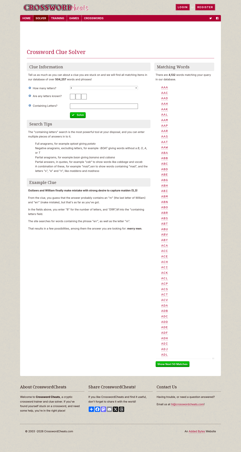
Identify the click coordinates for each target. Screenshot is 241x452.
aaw (164, 147)
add (164, 322)
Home (26, 18)
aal (164, 114)
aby (164, 240)
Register (205, 7)
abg (164, 180)
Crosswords (93, 18)
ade (164, 327)
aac (164, 93)
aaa (164, 87)
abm (164, 196)
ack (164, 273)
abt (164, 223)
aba (164, 153)
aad (164, 98)
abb (164, 158)
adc (164, 316)
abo (164, 207)
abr (164, 213)
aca (164, 245)
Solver (40, 18)
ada (164, 305)
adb (164, 311)
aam (164, 120)
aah (164, 104)
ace (164, 256)
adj (164, 349)
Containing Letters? (45, 105)
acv (164, 300)
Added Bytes (197, 431)
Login (183, 7)
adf (164, 333)
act (164, 294)
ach (164, 262)
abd (164, 169)
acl (164, 278)
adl (164, 354)
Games (74, 18)
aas (164, 136)
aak (164, 109)
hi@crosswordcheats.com (187, 404)
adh (164, 338)
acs (164, 289)
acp (164, 283)
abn (164, 202)
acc (164, 251)
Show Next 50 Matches (172, 364)
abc (164, 164)
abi (164, 191)
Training (57, 18)
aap (164, 125)
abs (164, 218)
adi (164, 343)
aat (164, 142)
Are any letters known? (47, 96)
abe (164, 174)
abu (164, 229)
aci (164, 267)
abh (164, 185)
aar (164, 131)
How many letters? (44, 88)
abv (164, 234)
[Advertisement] (120, 35)
